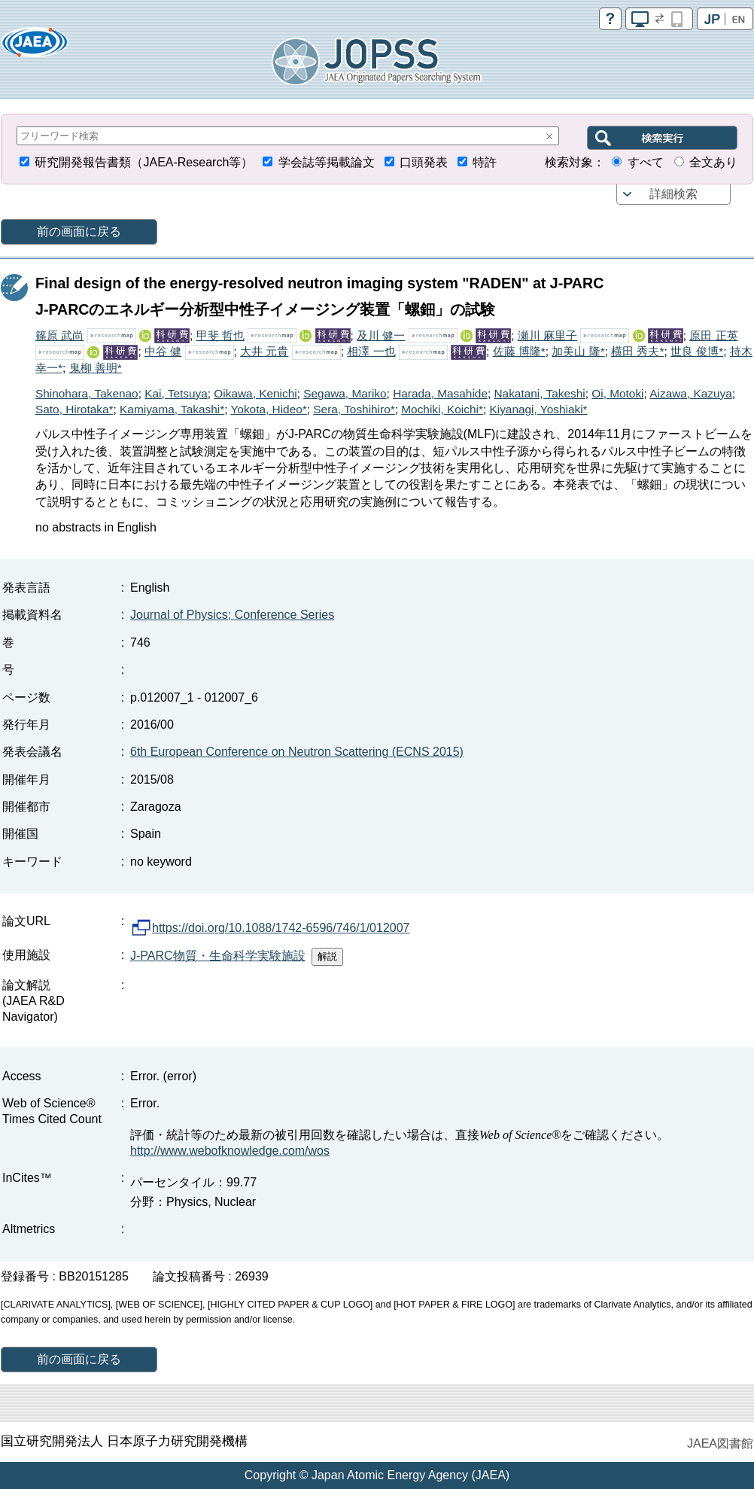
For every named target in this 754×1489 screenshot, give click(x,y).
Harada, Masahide (440, 393)
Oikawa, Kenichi (255, 393)
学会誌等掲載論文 (326, 162)
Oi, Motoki (617, 393)
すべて (646, 162)
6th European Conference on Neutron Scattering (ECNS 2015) (297, 751)
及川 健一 (381, 335)
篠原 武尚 (59, 335)
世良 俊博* (696, 351)
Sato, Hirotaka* (74, 409)
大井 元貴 (264, 351)
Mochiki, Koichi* (442, 409)
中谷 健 (162, 351)
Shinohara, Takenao (86, 393)
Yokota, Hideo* (269, 409)
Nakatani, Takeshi (539, 393)
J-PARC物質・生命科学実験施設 (218, 955)
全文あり (713, 162)
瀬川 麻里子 (547, 335)
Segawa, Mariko (344, 393)
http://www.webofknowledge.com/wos (230, 1150)
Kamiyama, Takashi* (172, 409)
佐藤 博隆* (519, 351)
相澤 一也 (371, 351)
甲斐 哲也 (220, 335)
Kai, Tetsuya (176, 393)
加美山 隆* (578, 351)
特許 (485, 162)
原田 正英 (713, 335)
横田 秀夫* (637, 351)
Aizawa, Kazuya (690, 393)
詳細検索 (673, 193)
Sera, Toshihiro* (353, 409)
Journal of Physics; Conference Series (232, 614)
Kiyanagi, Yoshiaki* (538, 409)
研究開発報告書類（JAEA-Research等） (144, 162)
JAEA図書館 (720, 1443)
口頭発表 (424, 162)
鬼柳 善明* (95, 367)
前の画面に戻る (79, 231)
